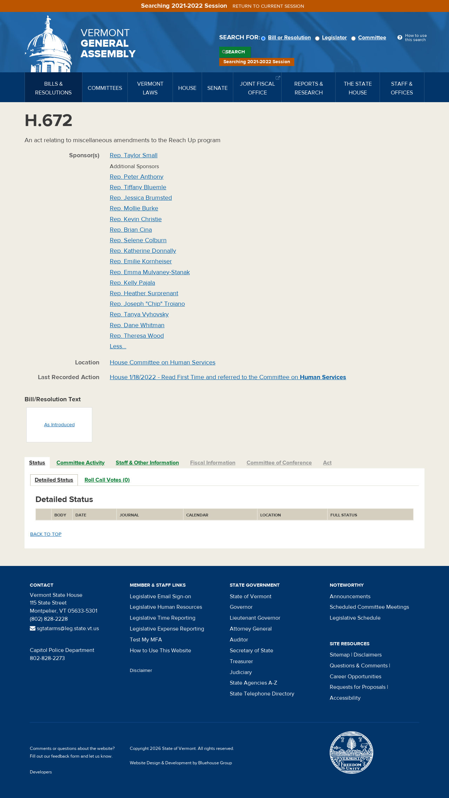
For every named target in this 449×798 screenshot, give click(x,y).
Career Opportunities (355, 676)
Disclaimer (141, 670)
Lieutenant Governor (255, 617)
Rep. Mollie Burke (134, 208)
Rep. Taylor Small (134, 155)
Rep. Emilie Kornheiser (141, 261)
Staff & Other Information (147, 462)
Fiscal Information (212, 462)
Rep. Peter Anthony (136, 177)
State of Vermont (251, 596)
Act (327, 462)
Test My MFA (146, 639)
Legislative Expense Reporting (167, 628)
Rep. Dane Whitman (137, 325)
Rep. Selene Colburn (138, 240)
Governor (241, 607)
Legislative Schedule (355, 617)
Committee (369, 37)
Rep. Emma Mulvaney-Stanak (150, 272)
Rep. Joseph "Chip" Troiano (147, 304)
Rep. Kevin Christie (136, 219)
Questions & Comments (359, 665)
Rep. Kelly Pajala (132, 283)
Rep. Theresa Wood (137, 336)
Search (235, 52)
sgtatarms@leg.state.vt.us (64, 628)
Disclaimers (368, 654)
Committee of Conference (279, 462)
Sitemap (340, 654)
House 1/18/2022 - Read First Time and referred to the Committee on (228, 377)
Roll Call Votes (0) (107, 479)
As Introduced (59, 425)
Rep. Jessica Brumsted (141, 198)
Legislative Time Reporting (162, 617)
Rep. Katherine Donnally (143, 251)
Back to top (45, 534)
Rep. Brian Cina (131, 230)
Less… (118, 346)
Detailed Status (54, 479)
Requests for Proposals (358, 687)
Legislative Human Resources (166, 607)
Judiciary (241, 672)
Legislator (332, 37)
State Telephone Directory (262, 693)
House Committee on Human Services (162, 362)
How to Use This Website (160, 650)
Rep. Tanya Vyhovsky (139, 314)
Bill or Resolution (287, 37)
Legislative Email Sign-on (160, 596)
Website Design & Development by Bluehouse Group (181, 763)
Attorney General (251, 628)
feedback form (65, 756)
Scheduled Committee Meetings (369, 607)
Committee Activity (80, 462)
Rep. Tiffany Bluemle (138, 187)
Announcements (350, 596)
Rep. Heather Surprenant (144, 293)
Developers (41, 772)
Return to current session (268, 6)
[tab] (38, 463)
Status (37, 462)
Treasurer (241, 661)
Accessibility (345, 697)
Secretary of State (251, 650)
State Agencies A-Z (253, 682)
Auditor (239, 639)
